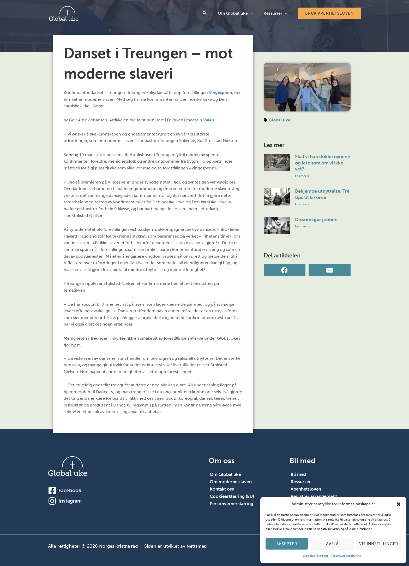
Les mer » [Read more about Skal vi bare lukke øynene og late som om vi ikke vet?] (302, 176)
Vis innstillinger (378, 543)
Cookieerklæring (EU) (233, 496)
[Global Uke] (63, 12)
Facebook (69, 490)
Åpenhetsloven (307, 489)
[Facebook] (52, 490)
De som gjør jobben (316, 220)
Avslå (332, 543)
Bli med (299, 474)
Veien (208, 119)
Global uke (279, 119)
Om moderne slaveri (232, 482)
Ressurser (273, 13)
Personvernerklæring (345, 556)
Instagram (70, 501)
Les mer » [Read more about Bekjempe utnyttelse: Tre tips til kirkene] (302, 204)
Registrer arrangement (315, 496)
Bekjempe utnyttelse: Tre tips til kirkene (322, 194)
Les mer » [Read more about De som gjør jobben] (302, 227)
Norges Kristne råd (119, 546)
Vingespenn (220, 92)
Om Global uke (236, 13)
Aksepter (286, 543)
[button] (398, 504)
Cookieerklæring (315, 556)
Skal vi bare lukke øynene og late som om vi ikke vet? (322, 163)
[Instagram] (52, 501)
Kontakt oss (223, 489)
